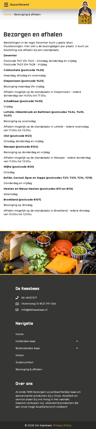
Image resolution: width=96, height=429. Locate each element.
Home (8, 14)
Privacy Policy (62, 425)
